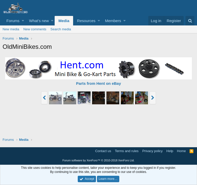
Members (113, 20)
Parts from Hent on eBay (98, 83)
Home (181, 151)
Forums (12, 20)
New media (11, 29)
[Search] (189, 20)
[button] (23, 20)
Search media (61, 29)
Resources (86, 20)
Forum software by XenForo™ (99, 160)
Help (169, 151)
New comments (34, 29)
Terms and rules (127, 151)
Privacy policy (152, 151)
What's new (39, 20)
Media (64, 20)
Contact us (103, 151)
